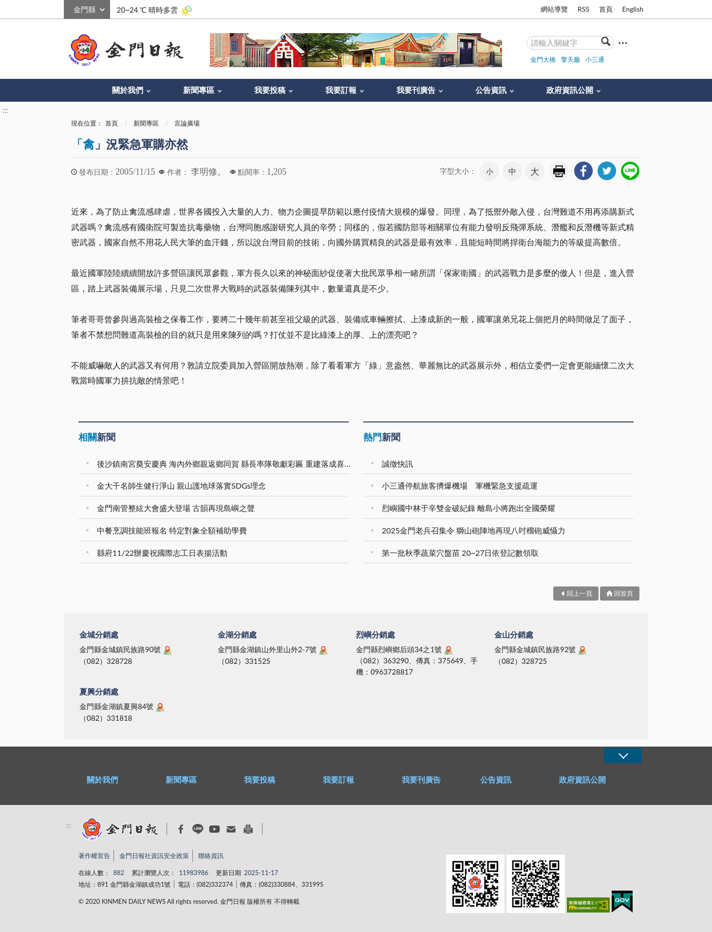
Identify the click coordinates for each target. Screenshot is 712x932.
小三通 (594, 59)
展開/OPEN (623, 755)
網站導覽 (554, 9)
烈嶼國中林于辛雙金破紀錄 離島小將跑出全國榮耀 (468, 507)
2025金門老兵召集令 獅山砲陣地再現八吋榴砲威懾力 (473, 530)
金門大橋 (543, 59)
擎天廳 (570, 59)
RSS (583, 9)
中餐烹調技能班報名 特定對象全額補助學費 (172, 530)
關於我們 (127, 89)
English (632, 9)
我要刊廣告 (415, 89)
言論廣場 (187, 123)
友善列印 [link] (559, 171)
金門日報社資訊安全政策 (154, 855)
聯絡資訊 (211, 855)
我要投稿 (269, 89)
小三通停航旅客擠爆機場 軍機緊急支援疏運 (460, 485)
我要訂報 (340, 89)
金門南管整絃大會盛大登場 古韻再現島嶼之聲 (176, 507)
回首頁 (623, 593)
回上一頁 (579, 593)
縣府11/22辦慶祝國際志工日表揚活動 (162, 552)
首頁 (606, 9)
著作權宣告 (94, 855)
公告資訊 (490, 89)
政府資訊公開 (569, 89)
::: (69, 8)
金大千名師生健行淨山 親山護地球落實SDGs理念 (181, 485)
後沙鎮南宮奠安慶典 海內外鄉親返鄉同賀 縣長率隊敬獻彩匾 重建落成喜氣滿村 (224, 463)
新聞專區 (198, 89)
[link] (583, 171)
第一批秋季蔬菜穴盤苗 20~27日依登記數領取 (460, 552)
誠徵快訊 (397, 463)
